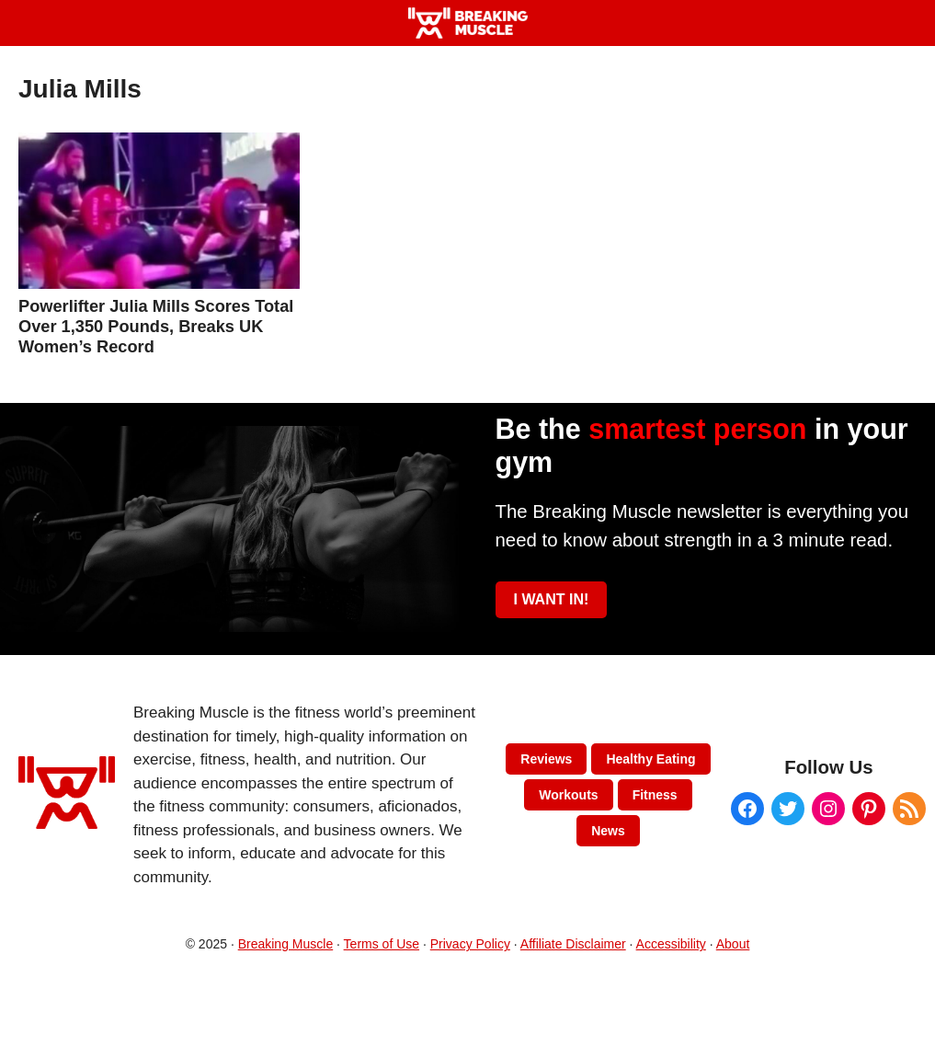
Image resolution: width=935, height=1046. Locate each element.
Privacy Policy (470, 944)
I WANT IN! (551, 599)
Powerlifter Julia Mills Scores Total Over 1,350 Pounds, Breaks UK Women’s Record (155, 326)
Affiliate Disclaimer (573, 944)
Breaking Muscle (286, 944)
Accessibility (671, 944)
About (733, 944)
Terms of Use (381, 944)
